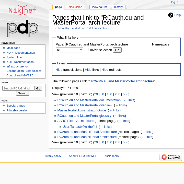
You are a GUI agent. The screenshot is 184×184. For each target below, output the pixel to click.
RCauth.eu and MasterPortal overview (84, 105)
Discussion (75, 6)
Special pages (15, 105)
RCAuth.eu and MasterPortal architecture (87, 137)
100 (109, 94)
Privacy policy (52, 155)
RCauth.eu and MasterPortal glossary (84, 116)
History (118, 6)
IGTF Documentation (19, 61)
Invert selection (101, 50)
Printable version (17, 110)
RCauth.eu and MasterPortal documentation (89, 100)
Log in (174, 2)
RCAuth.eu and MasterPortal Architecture (87, 132)
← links (128, 100)
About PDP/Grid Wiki (82, 155)
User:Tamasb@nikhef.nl (80, 127)
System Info (14, 57)
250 (117, 94)
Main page (13, 47)
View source (99, 6)
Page (58, 6)
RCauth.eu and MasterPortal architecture (83, 28)
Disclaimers (111, 155)
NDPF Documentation (20, 52)
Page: (60, 44)
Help (178, 15)
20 (96, 94)
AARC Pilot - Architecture (75, 121)
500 (125, 94)
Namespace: (161, 44)
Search (6, 82)
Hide (59, 70)
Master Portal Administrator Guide (81, 110)
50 (102, 94)
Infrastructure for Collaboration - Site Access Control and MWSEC (23, 71)
